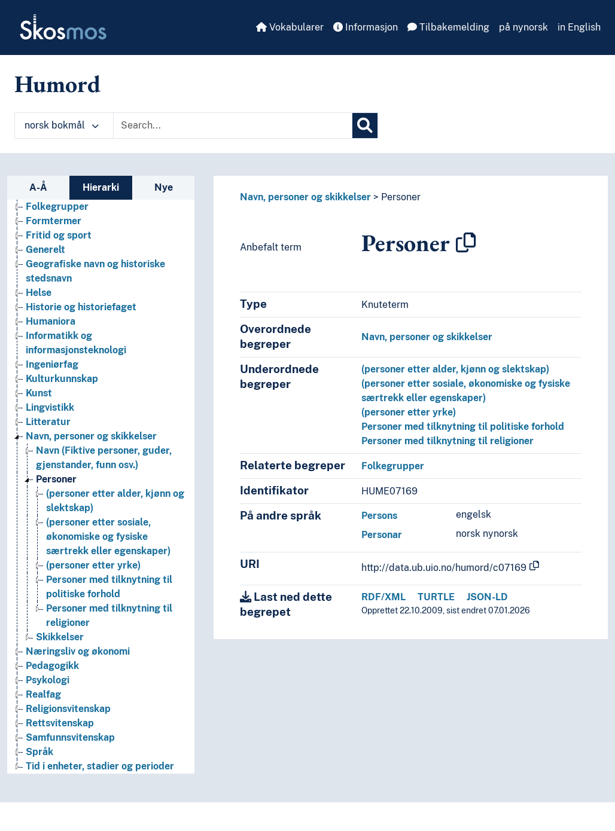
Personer (401, 197)
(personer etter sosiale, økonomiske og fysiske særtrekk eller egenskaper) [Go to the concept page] (108, 537)
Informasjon (365, 27)
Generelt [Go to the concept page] (45, 249)
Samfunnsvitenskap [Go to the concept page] (70, 737)
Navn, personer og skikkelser (305, 197)
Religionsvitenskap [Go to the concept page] (68, 708)
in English (579, 27)
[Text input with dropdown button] (232, 125)
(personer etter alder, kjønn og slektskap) (455, 369)
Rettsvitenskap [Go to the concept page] (60, 723)
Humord (57, 83)
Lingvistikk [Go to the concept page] (50, 407)
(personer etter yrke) (408, 412)
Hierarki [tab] (101, 187)
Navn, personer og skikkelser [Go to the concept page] (91, 436)
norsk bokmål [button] (62, 125)
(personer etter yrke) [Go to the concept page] (93, 565)
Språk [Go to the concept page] (39, 751)
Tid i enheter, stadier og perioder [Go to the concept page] (100, 766)
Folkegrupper (392, 466)
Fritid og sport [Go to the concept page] (59, 235)
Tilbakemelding (448, 27)
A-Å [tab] (38, 187)
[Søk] (365, 125)
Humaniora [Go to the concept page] (50, 321)
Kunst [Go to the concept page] (39, 393)
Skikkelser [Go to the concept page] (60, 637)
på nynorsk (523, 27)
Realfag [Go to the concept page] (43, 694)
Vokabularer (290, 27)
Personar (381, 534)
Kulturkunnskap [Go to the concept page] (62, 378)
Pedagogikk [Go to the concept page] (52, 665)
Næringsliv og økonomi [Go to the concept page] (78, 651)
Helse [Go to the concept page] (38, 292)
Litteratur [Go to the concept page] (48, 421)
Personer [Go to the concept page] (56, 479)
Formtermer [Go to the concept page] (53, 221)
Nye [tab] (163, 187)
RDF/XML (383, 597)
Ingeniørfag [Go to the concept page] (52, 364)
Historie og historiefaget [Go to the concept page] (81, 307)
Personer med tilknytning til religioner (447, 441)
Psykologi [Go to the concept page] (47, 680)
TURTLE (436, 597)
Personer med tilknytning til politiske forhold (462, 426)
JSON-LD (487, 597)
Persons (379, 515)
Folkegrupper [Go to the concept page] (57, 206)
